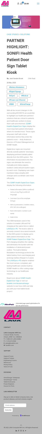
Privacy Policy (8, 364)
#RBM (11, 104)
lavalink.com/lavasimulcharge (18, 283)
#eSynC (12, 96)
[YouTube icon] (26, 431)
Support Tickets (9, 358)
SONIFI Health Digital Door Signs (22, 183)
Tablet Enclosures (9, 382)
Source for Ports (9, 386)
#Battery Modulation (16, 87)
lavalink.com (10, 345)
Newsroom (7, 362)
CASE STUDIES (13, 34)
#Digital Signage (15, 92)
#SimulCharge (25, 104)
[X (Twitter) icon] (23, 431)
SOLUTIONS (25, 34)
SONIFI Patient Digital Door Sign (18, 239)
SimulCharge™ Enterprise (12, 377)
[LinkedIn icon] (16, 431)
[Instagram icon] (21, 431)
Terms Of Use (8, 367)
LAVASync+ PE (12, 229)
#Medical (24, 96)
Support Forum (8, 356)
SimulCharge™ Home (10, 380)
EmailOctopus (26, 415)
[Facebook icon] (18, 431)
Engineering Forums (10, 360)
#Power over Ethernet (17, 100)
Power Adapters (9, 384)
